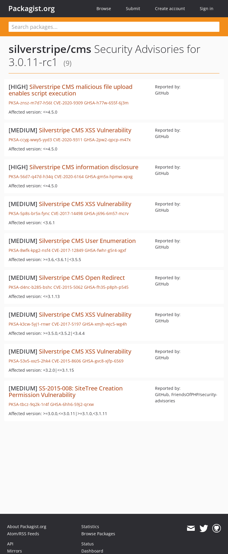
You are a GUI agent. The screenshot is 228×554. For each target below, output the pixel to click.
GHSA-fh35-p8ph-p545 (106, 287)
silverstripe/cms (50, 49)
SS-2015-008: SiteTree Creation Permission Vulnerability (66, 391)
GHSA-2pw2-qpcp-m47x (107, 139)
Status (87, 544)
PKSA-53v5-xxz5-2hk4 (29, 361)
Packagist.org (31, 8)
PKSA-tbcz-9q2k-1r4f (29, 404)
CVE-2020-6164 (69, 176)
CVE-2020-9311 (68, 139)
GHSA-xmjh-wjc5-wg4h (104, 324)
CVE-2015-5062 (68, 287)
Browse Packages (98, 533)
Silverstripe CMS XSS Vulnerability (85, 130)
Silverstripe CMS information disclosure (83, 167)
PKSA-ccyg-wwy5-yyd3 (30, 139)
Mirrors (14, 551)
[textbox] (114, 27)
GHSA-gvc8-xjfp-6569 (103, 361)
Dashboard (92, 551)
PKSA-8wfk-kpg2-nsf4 (29, 250)
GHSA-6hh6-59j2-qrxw (72, 404)
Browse (103, 8)
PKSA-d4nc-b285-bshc (30, 287)
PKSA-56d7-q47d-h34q (31, 176)
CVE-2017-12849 (67, 250)
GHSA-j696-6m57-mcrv (106, 213)
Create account (170, 8)
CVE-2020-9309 (68, 103)
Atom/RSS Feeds (23, 533)
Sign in (206, 8)
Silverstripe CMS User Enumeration (87, 241)
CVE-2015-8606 (66, 361)
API (10, 544)
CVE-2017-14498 (67, 213)
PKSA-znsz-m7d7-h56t (30, 103)
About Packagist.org (26, 526)
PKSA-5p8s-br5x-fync (29, 213)
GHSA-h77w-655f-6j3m (106, 103)
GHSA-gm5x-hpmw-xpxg (109, 176)
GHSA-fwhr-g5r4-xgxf (105, 250)
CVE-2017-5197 (66, 324)
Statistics (90, 526)
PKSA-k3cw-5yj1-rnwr (29, 324)
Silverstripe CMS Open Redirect (82, 278)
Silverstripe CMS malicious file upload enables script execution (70, 90)
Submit (133, 8)
